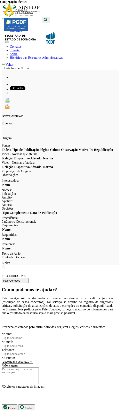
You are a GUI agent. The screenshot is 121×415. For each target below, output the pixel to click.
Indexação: (9, 193)
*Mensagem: (10, 365)
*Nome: (7, 334)
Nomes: (7, 190)
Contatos (16, 46)
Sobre (13, 54)
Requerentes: (10, 225)
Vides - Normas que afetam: (20, 154)
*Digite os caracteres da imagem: (23, 389)
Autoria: (7, 204)
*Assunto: (8, 358)
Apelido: (7, 201)
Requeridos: (9, 234)
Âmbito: (7, 197)
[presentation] (33, 399)
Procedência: (10, 218)
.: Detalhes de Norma (16, 68)
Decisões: (8, 208)
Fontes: (6, 145)
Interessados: (10, 180)
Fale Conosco (15, 280)
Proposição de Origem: (17, 171)
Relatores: (8, 244)
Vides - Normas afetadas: (18, 162)
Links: (6, 263)
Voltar (8, 64)
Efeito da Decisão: (14, 257)
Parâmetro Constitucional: (19, 221)
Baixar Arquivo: (12, 116)
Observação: (10, 175)
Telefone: (8, 350)
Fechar (26, 410)
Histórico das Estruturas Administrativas (36, 57)
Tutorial (15, 50)
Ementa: (7, 123)
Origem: (7, 138)
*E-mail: (7, 342)
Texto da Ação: (12, 253)
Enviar (9, 410)
